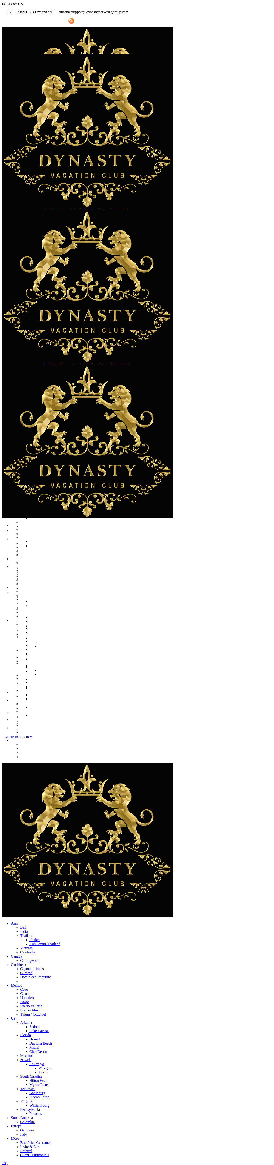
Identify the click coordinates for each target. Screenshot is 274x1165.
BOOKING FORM (18, 737)
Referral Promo (27, 21)
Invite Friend (53, 21)
